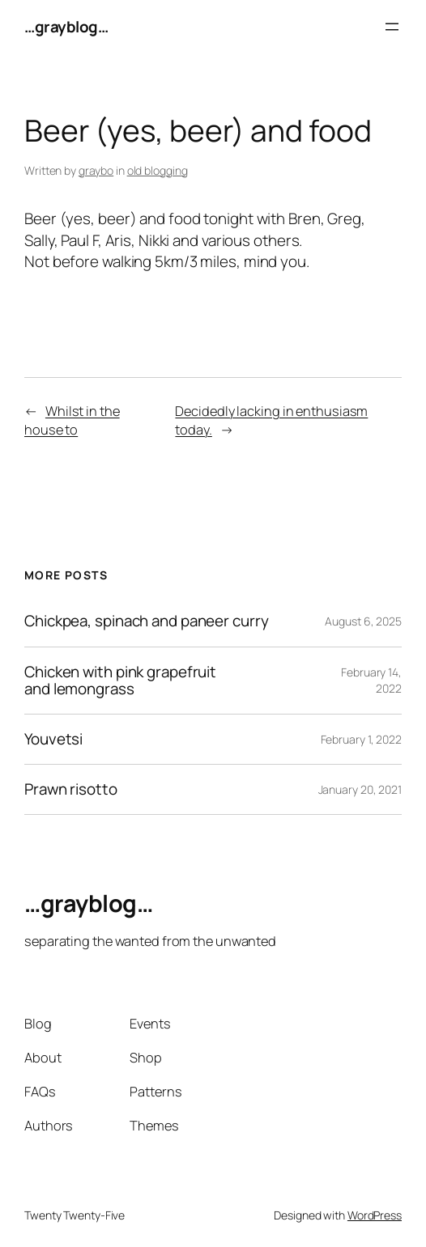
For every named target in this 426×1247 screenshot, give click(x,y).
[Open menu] (392, 26)
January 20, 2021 (360, 789)
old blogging (157, 170)
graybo (96, 170)
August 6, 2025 (363, 621)
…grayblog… (66, 26)
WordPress (374, 1215)
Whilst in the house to (72, 420)
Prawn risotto (70, 789)
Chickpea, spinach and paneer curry (146, 621)
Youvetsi (53, 739)
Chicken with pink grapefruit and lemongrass (120, 681)
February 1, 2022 (361, 739)
